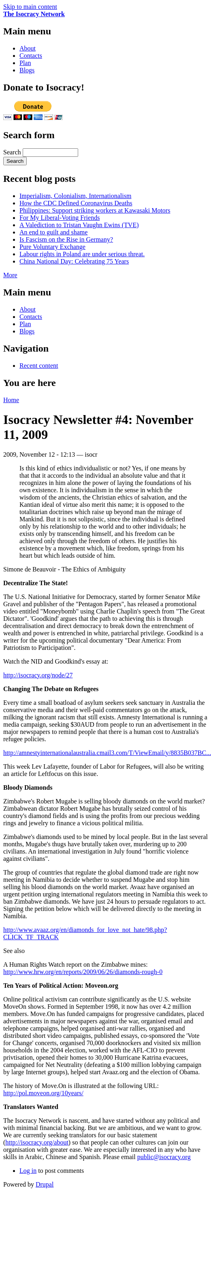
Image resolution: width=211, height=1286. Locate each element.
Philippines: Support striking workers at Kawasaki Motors (94, 210)
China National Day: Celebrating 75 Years (74, 261)
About (27, 48)
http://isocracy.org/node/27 (38, 675)
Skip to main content (30, 6)
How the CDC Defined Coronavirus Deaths (75, 203)
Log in (27, 1170)
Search (13, 152)
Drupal (44, 1184)
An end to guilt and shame (53, 232)
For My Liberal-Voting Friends (59, 217)
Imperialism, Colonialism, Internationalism (75, 195)
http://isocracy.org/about (36, 1142)
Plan (25, 62)
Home (11, 399)
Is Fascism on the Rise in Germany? (66, 239)
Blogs (26, 70)
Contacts (30, 55)
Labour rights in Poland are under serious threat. (82, 254)
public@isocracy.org (164, 1156)
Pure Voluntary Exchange (52, 246)
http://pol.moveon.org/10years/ (43, 1093)
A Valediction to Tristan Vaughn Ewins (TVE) (79, 224)
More (10, 275)
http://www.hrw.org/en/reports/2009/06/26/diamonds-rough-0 (82, 971)
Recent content (38, 365)
